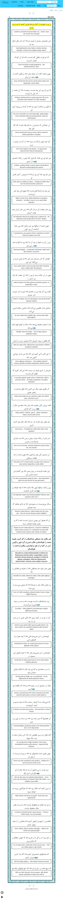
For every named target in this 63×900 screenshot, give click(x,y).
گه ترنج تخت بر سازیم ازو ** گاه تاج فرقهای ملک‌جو (31, 868)
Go (55, 5)
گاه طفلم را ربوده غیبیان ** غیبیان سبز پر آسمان (31, 341)
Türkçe (56, 10)
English (51, 10)
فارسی (60, 10)
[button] (14, 2)
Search (54, 2)
